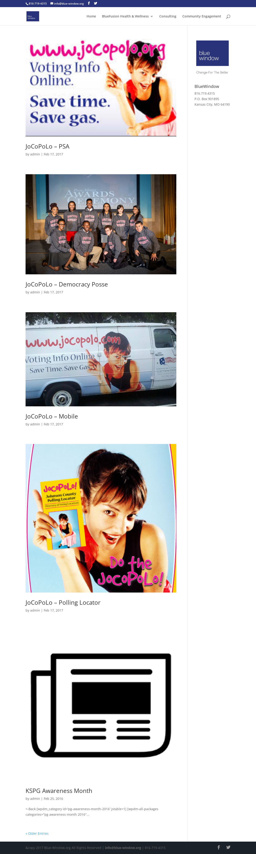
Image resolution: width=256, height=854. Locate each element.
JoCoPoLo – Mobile (52, 416)
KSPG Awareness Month (59, 791)
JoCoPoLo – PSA (47, 146)
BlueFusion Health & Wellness (125, 16)
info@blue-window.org (123, 848)
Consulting (167, 16)
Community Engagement (201, 16)
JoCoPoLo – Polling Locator (63, 602)
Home (91, 16)
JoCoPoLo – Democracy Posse (67, 284)
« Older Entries (37, 833)
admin (35, 154)
